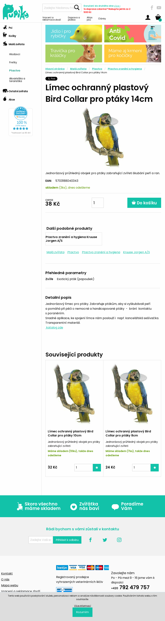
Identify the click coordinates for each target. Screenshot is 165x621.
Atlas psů (89, 18)
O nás (5, 579)
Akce (9, 98)
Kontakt (7, 573)
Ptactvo (14, 70)
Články (102, 18)
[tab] (21, 27)
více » (117, 5)
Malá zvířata (14, 43)
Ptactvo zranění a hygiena (125, 69)
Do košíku (144, 203)
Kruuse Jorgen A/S (136, 252)
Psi (7, 27)
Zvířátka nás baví (84, 506)
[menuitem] (24, 54)
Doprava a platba (74, 18)
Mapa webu (9, 585)
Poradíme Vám (127, 506)
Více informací (82, 605)
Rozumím (82, 612)
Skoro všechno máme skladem (38, 506)
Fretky (13, 62)
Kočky (9, 35)
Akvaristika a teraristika (17, 79)
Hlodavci (14, 54)
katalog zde (54, 327)
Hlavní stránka (55, 69)
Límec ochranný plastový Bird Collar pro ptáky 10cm (70, 433)
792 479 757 (130, 588)
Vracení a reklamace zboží (51, 18)
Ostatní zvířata (15, 90)
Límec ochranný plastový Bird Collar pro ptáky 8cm (128, 433)
